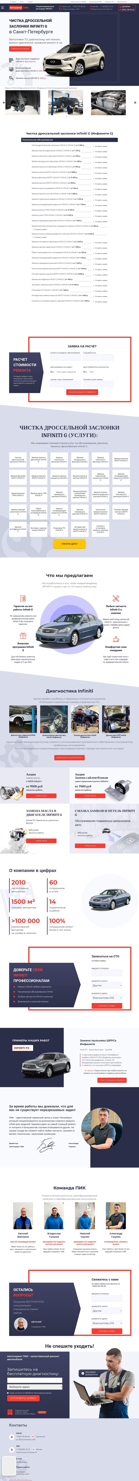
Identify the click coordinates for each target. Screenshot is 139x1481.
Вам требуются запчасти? (96, 367)
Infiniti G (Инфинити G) (39, 88)
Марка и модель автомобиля (65, 353)
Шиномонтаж (122, 2)
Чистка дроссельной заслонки (64, 88)
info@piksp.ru (21, 1462)
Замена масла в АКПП (78, 2)
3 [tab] (66, 117)
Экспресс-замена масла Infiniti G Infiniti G (50, 285)
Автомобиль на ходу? (61, 367)
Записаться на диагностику (69, 758)
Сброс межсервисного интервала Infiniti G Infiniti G (55, 252)
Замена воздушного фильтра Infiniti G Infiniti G (53, 161)
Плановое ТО (109, 2)
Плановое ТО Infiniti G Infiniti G (46, 290)
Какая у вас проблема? (61, 380)
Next (135, 103)
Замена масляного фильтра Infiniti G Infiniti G (52, 156)
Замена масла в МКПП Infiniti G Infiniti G (50, 183)
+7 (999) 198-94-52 (127, 10)
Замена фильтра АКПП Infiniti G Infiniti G (50, 178)
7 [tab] (79, 117)
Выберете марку (100, 981)
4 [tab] (69, 117)
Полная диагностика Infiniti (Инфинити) (85, 736)
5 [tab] (73, 117)
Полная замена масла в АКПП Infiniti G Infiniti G (53, 274)
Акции (30, 2)
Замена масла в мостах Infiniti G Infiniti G (50, 194)
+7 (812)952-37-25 (106, 6)
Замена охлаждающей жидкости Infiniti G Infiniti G (54, 204)
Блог (22, 2)
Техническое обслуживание (37, 140)
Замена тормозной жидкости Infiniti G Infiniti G (53, 199)
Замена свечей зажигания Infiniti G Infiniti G (52, 247)
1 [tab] (60, 117)
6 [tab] (76, 117)
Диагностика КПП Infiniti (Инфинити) (116, 736)
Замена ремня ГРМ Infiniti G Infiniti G (48, 210)
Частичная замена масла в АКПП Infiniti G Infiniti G (54, 269)
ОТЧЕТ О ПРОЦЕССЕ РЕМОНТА (112, 1080)
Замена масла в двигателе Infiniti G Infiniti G (51, 151)
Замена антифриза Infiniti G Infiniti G (48, 279)
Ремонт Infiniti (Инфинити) (16, 88)
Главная (13, 2)
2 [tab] (63, 117)
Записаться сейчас (20, 49)
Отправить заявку (107, 1006)
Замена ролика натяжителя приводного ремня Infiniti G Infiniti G (61, 226)
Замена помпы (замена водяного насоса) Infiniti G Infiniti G (58, 234)
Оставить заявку (101, 146)
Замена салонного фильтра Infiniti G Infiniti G (52, 167)
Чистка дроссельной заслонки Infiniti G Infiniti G (53, 145)
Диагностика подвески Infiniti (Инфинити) (23, 736)
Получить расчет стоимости (82, 392)
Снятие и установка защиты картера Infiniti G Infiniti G (56, 301)
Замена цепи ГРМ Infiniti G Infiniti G (48, 215)
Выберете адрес (100, 993)
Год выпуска (89, 353)
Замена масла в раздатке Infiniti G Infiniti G (51, 188)
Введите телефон (100, 968)
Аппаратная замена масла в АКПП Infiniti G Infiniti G (55, 295)
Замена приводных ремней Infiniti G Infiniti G (52, 221)
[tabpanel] (26, 102)
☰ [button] (2, 8)
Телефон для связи (93, 380)
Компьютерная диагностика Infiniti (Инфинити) (54, 736)
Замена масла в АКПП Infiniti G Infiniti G (49, 172)
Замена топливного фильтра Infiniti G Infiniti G (53, 242)
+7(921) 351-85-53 (78, 6)
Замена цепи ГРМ (95, 2)
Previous (4, 103)
